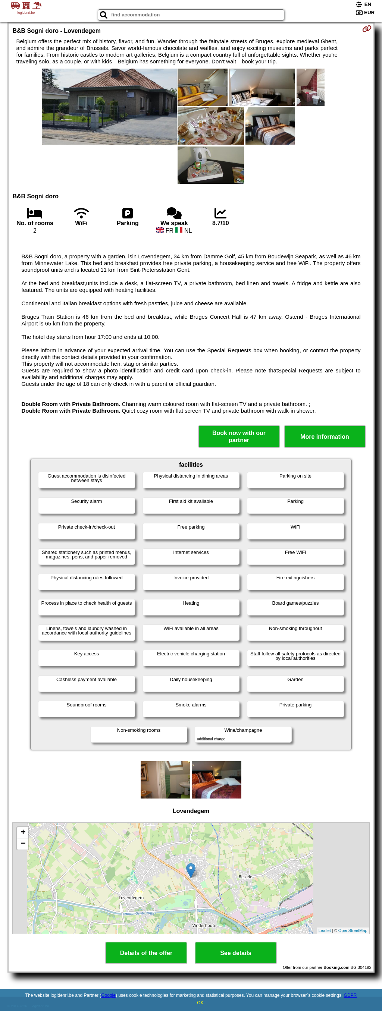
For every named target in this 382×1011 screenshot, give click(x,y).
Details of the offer (146, 953)
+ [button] (23, 832)
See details (235, 953)
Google (108, 995)
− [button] (23, 844)
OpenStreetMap (352, 930)
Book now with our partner (239, 436)
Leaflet (325, 930)
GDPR (350, 995)
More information (324, 437)
